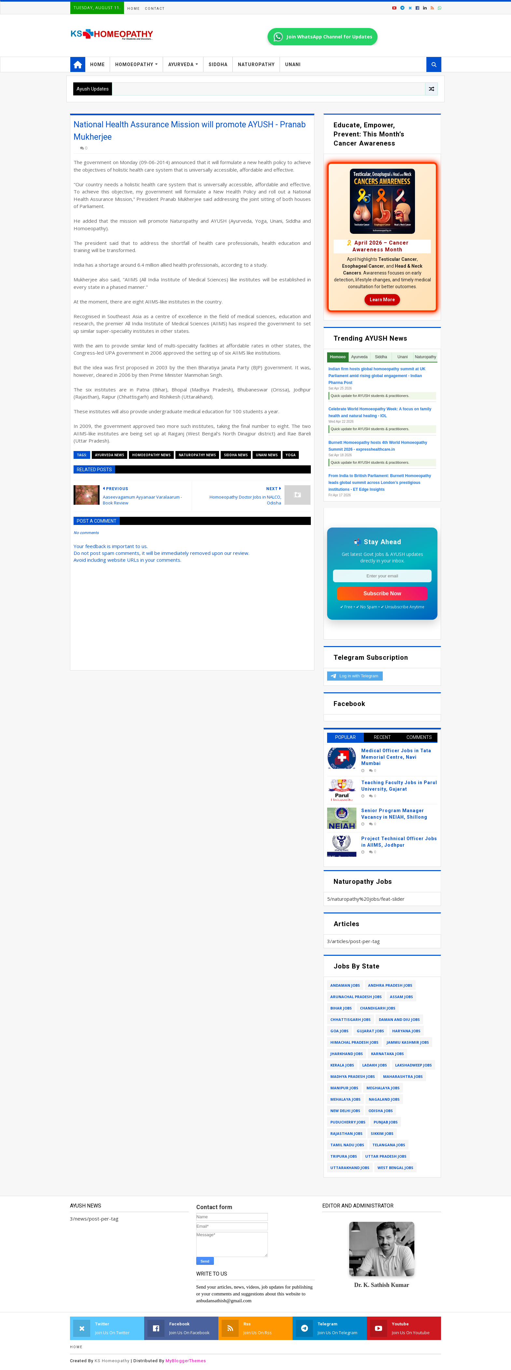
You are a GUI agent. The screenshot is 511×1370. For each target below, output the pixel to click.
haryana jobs (406, 1030)
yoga (291, 455)
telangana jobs (388, 1144)
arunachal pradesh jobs (356, 996)
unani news (267, 455)
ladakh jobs (374, 1065)
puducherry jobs (348, 1122)
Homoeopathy (134, 64)
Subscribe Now (382, 593)
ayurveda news (109, 455)
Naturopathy (256, 64)
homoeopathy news (151, 455)
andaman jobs (345, 985)
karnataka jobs (387, 1053)
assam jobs (401, 996)
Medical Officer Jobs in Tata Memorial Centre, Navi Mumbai (396, 757)
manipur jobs (344, 1087)
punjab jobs (386, 1122)
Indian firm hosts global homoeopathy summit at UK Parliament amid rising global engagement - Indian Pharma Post (376, 376)
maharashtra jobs (403, 1076)
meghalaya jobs (383, 1087)
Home (133, 8)
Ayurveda (181, 64)
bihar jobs (341, 1008)
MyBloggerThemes (186, 1360)
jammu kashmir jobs (408, 1042)
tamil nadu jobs (347, 1144)
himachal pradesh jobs (354, 1042)
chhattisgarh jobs (350, 1019)
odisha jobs (380, 1110)
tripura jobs (343, 1156)
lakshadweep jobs (413, 1065)
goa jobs (339, 1030)
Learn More (382, 299)
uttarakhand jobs (349, 1167)
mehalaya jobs (345, 1099)
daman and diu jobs (399, 1019)
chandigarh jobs (377, 1008)
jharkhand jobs (346, 1053)
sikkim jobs (382, 1133)
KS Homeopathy (112, 1360)
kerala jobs (342, 1065)
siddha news (236, 455)
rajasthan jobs (346, 1133)
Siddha (218, 64)
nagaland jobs (384, 1099)
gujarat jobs (370, 1030)
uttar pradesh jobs (386, 1156)
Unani (293, 64)
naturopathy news (197, 455)
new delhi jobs (345, 1110)
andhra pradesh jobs (390, 985)
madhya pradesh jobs (352, 1076)
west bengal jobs (395, 1167)
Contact (155, 8)
